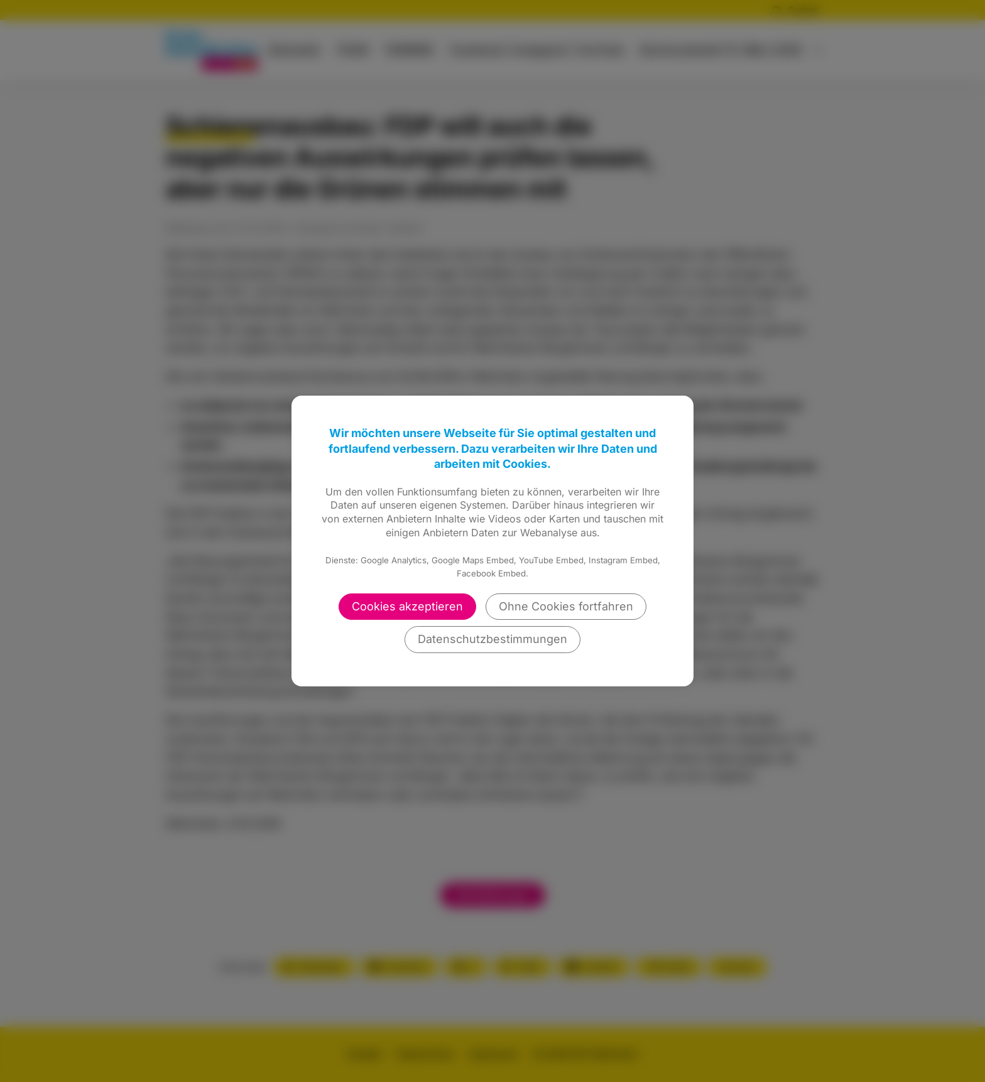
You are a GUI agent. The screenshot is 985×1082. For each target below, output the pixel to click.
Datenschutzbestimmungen (492, 639)
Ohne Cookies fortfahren (566, 606)
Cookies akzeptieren (407, 606)
